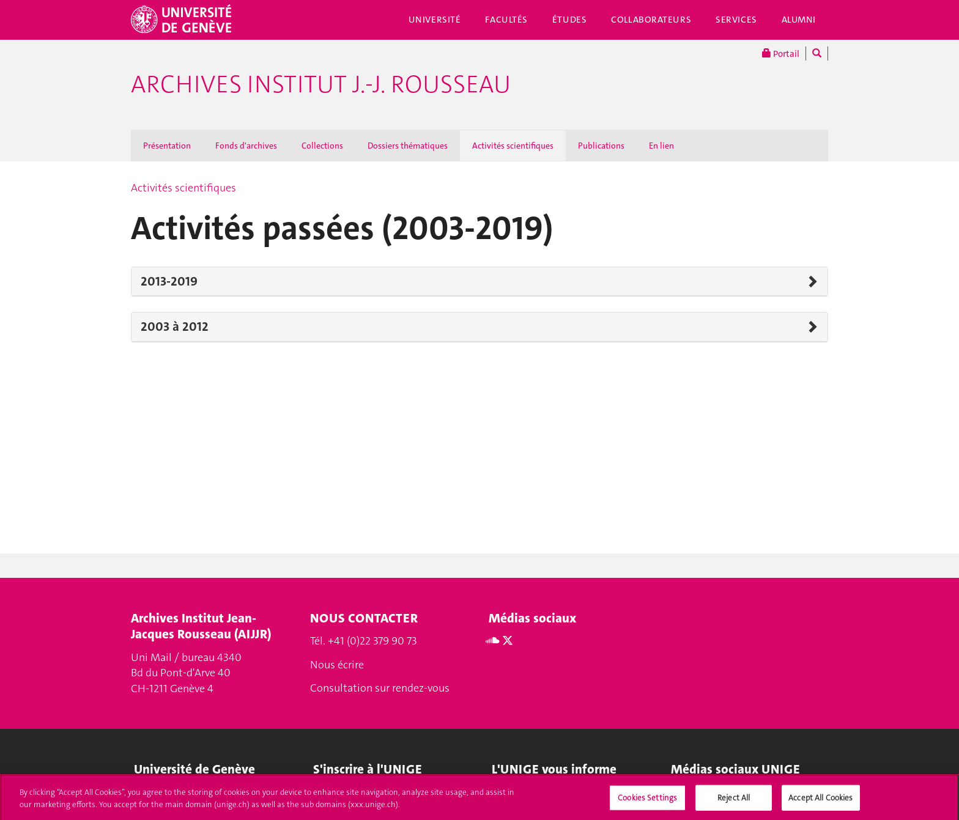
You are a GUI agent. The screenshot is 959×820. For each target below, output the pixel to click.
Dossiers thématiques (408, 145)
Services (736, 19)
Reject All (733, 801)
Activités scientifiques (513, 145)
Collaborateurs (651, 19)
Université (435, 19)
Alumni (799, 19)
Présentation (167, 145)
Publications (601, 145)
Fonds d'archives (246, 145)
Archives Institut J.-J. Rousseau (321, 84)
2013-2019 (169, 281)
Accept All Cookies (820, 801)
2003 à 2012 (175, 326)
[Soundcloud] (493, 640)
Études (569, 19)
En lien (661, 145)
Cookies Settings (647, 801)
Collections (322, 145)
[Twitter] (507, 640)
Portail (780, 53)
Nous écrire (337, 664)
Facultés (506, 19)
